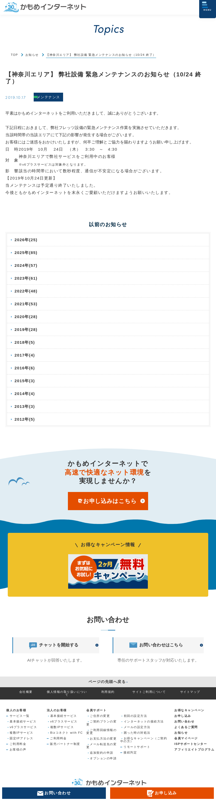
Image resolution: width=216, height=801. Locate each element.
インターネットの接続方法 (144, 721)
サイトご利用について (149, 691)
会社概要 (26, 691)
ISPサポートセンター (190, 743)
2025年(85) (26, 252)
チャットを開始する (53, 645)
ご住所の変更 (100, 715)
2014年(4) (25, 393)
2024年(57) (26, 265)
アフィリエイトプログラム (194, 749)
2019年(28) (26, 329)
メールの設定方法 (137, 727)
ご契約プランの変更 (101, 723)
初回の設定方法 (135, 715)
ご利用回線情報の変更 (101, 731)
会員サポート (96, 710)
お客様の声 (18, 749)
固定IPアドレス (21, 738)
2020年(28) (26, 316)
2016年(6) (25, 368)
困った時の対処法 (137, 732)
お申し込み (182, 715)
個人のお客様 (16, 710)
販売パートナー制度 (65, 743)
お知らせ (32, 54)
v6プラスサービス (23, 727)
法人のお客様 (57, 710)
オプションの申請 (103, 758)
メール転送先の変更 (101, 746)
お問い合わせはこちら (156, 645)
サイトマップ (190, 691)
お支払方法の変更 (103, 738)
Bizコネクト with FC (66, 732)
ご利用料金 (18, 743)
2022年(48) (26, 291)
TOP (14, 54)
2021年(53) (26, 304)
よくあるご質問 (186, 727)
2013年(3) (25, 406)
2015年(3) (25, 380)
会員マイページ (186, 738)
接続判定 (130, 752)
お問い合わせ (184, 721)
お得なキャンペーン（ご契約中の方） (143, 740)
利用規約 (108, 691)
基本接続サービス (23, 721)
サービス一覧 (20, 715)
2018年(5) (25, 342)
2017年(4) (25, 355)
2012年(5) (25, 419)
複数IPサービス (21, 732)
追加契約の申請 (101, 752)
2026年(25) (26, 239)
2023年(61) (26, 278)
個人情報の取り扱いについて (67, 693)
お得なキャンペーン (189, 710)
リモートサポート (137, 746)
